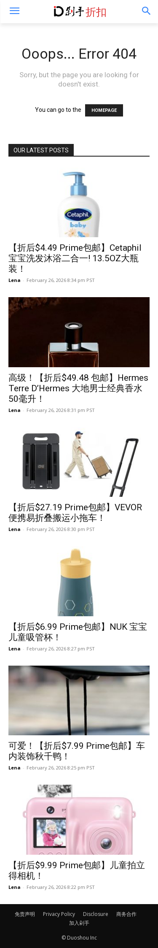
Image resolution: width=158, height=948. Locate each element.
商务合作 (126, 914)
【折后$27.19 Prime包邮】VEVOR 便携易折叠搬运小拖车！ (75, 512)
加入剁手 (79, 922)
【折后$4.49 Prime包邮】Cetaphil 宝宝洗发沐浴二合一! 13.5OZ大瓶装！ (75, 258)
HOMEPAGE (104, 110)
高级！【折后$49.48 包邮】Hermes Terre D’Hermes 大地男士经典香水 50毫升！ (78, 388)
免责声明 (25, 914)
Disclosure (95, 914)
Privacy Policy (59, 914)
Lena (14, 280)
